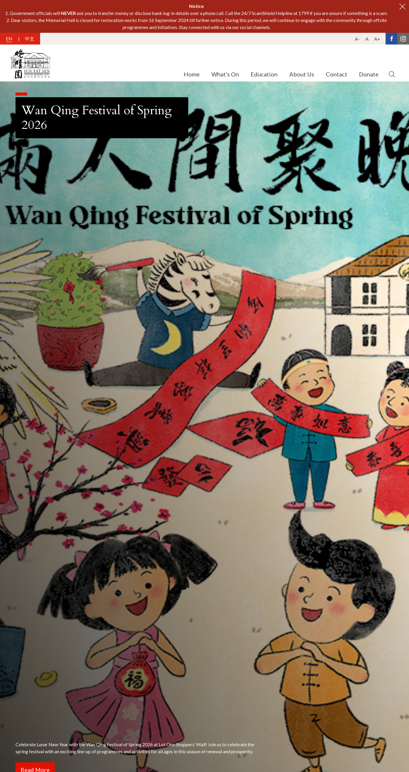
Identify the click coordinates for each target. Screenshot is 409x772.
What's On (225, 74)
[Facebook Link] (391, 39)
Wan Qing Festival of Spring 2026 (96, 117)
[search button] (391, 74)
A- (357, 39)
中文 (29, 38)
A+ (377, 39)
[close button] (402, 6)
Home (192, 74)
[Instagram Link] (403, 39)
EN (9, 38)
